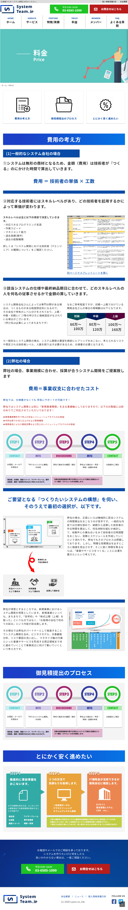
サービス (31, 20)
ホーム (10, 20)
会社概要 (123, 1)
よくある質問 (117, 22)
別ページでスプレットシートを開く (87, 273)
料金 (74, 20)
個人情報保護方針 (109, 1)
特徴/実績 (53, 20)
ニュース (79, 896)
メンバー (95, 20)
